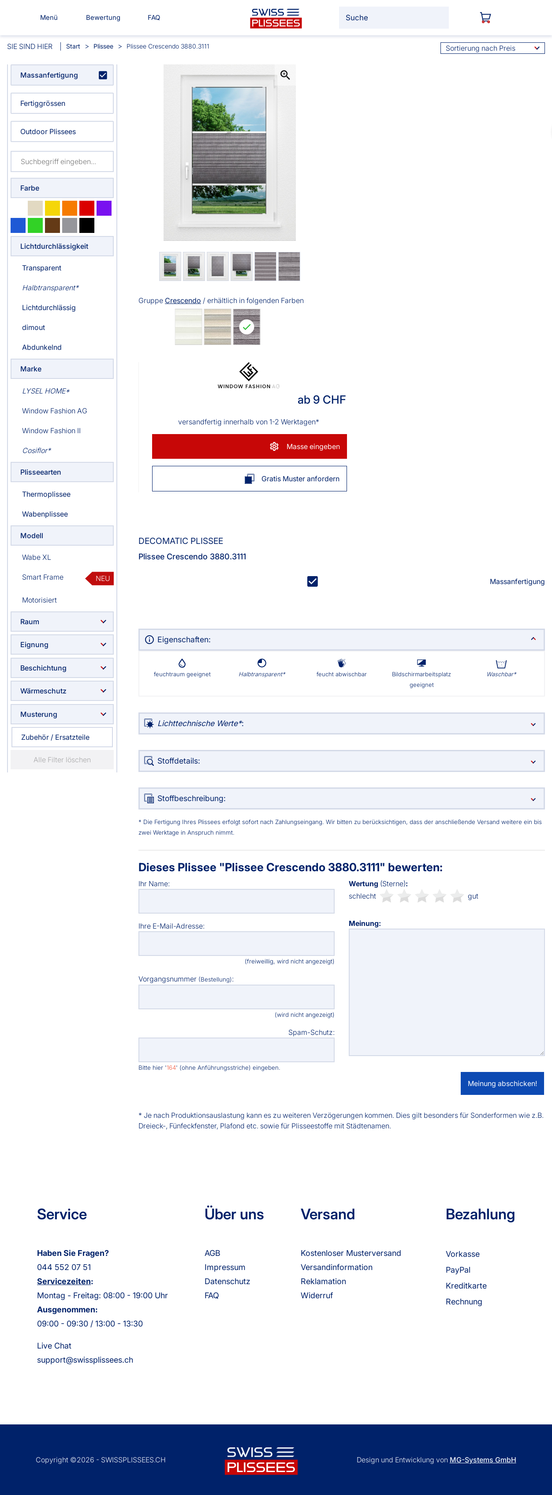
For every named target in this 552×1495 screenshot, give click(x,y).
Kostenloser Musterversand (351, 1253)
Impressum (225, 1267)
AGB (212, 1253)
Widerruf (317, 1295)
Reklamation (323, 1281)
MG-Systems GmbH (483, 1459)
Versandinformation (337, 1267)
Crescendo (183, 300)
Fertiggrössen (42, 103)
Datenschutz (227, 1281)
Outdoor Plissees (48, 131)
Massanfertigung (49, 75)
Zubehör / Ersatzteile (55, 737)
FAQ (212, 1295)
